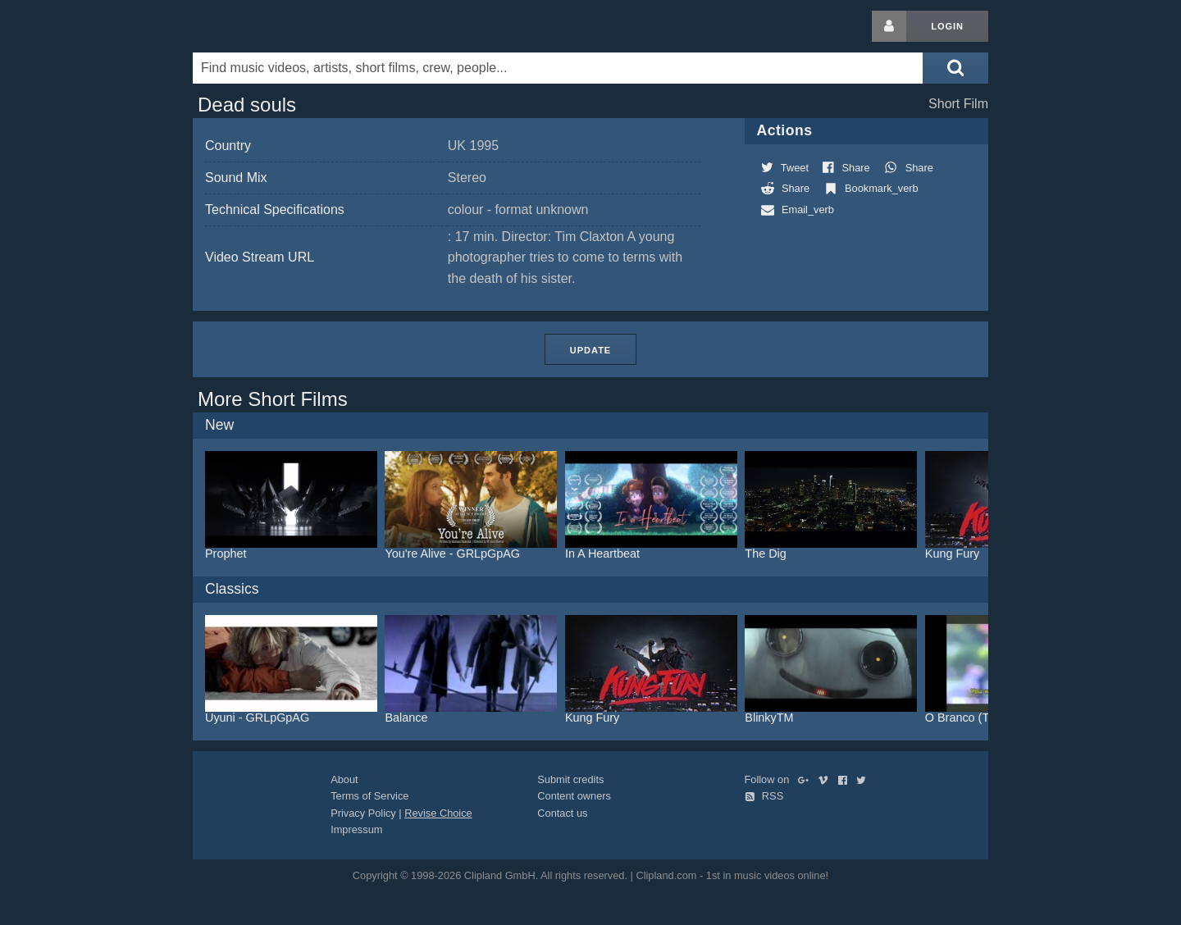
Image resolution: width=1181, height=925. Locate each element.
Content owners (574, 796)
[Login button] (889, 26)
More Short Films (273, 399)
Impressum (356, 829)
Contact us (562, 813)
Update (590, 350)
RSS (764, 796)
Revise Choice (438, 813)
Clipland (279, 26)
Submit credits (570, 779)
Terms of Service (369, 796)
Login (947, 26)
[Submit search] (955, 68)
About (344, 779)
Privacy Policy (363, 813)
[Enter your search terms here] (558, 68)
